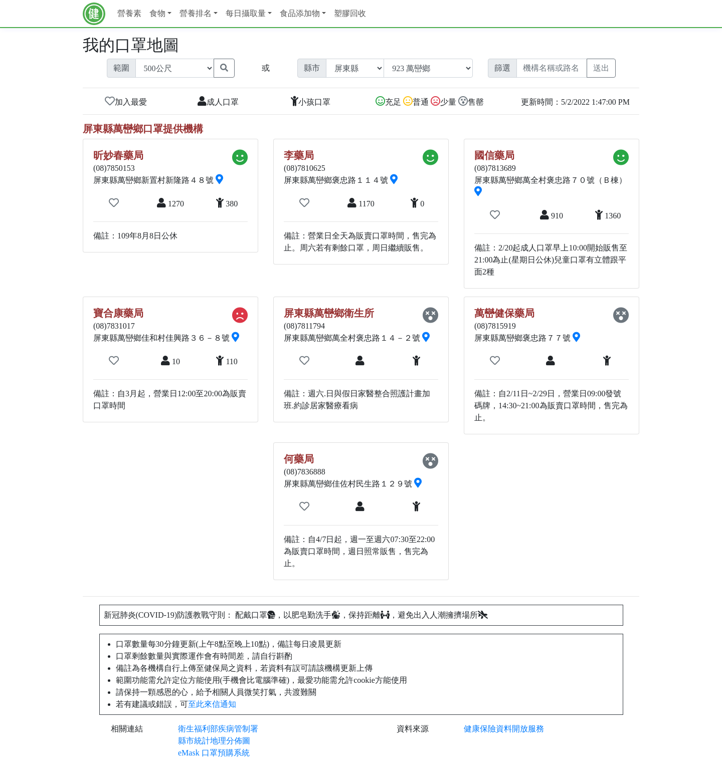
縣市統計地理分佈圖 (214, 740)
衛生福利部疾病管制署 (218, 728)
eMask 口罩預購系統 (214, 752)
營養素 (129, 13)
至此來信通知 (212, 704)
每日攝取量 (246, 13)
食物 (157, 13)
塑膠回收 (350, 13)
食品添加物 (300, 13)
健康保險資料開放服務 (504, 728)
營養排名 (195, 13)
